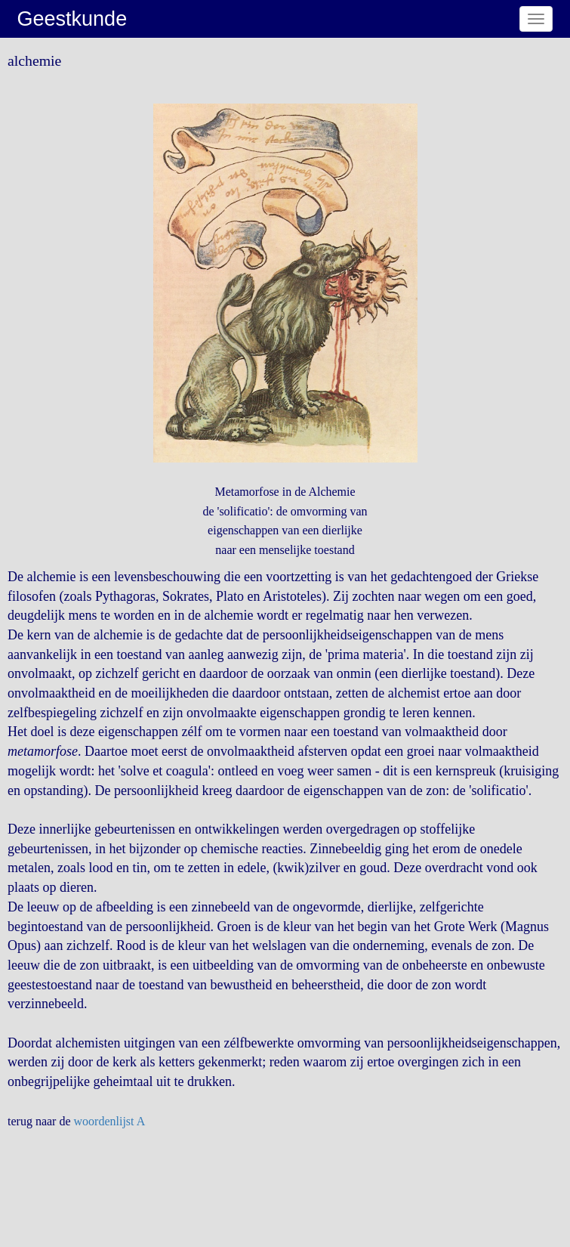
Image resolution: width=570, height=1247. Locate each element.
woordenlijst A (110, 1121)
